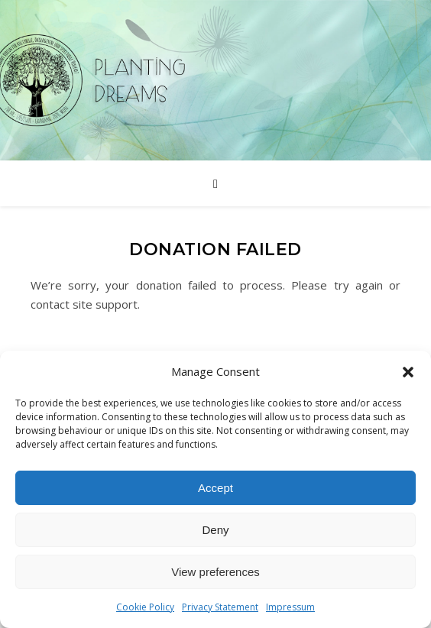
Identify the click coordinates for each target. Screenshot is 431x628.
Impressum (290, 606)
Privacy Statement (220, 606)
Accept (215, 487)
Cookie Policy (145, 606)
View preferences (215, 571)
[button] (408, 372)
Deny (215, 529)
